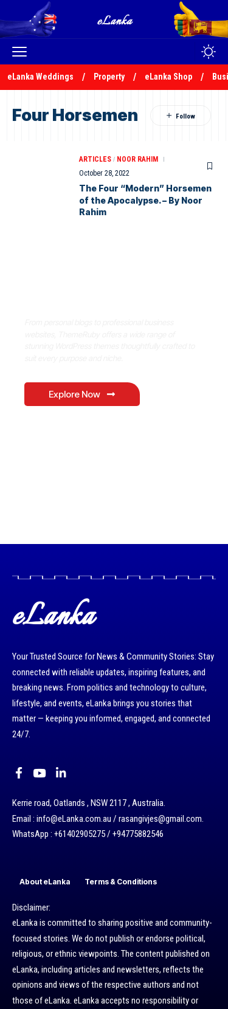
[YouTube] (39, 773)
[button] (22, 51)
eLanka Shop (168, 76)
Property (109, 76)
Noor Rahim (137, 159)
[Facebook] (19, 773)
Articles (95, 159)
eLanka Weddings (40, 76)
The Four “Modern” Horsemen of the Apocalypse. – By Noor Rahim (145, 200)
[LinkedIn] (61, 773)
